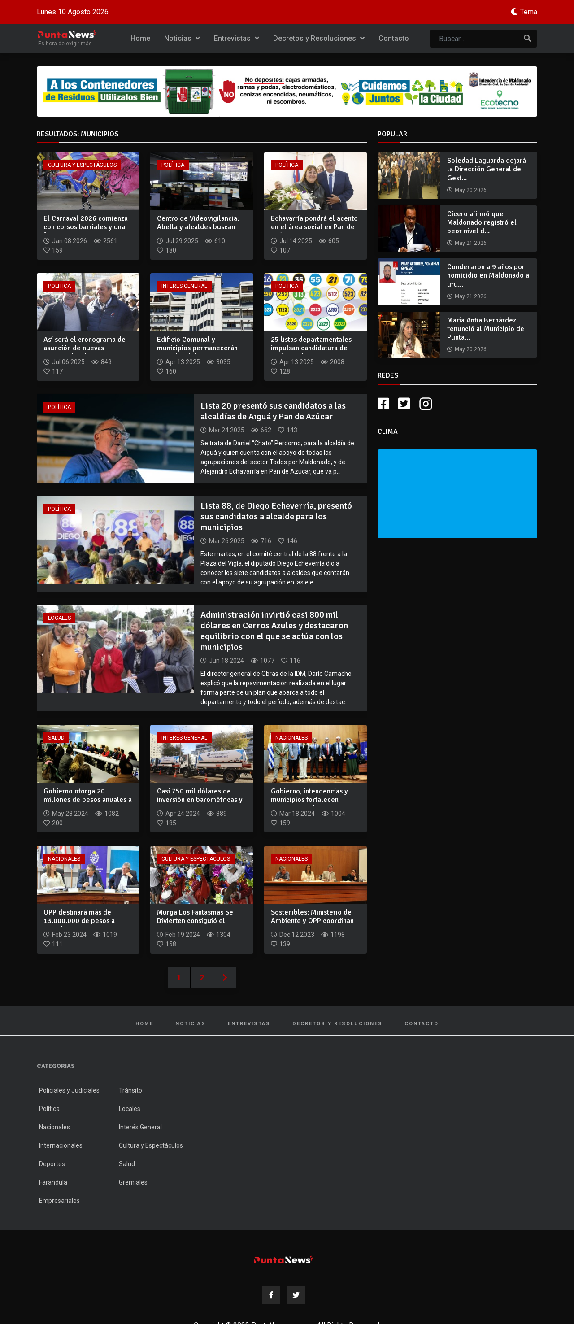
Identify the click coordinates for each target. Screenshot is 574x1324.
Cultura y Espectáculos (82, 165)
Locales (59, 618)
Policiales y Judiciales (69, 1090)
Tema (528, 12)
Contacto (393, 38)
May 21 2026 (471, 243)
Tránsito (130, 1090)
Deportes (52, 1163)
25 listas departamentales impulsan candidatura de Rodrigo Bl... (311, 348)
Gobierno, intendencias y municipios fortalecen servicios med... (309, 800)
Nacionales (291, 738)
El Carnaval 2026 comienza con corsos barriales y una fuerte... (85, 227)
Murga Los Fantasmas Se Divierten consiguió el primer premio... (195, 921)
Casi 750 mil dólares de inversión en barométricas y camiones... (200, 800)
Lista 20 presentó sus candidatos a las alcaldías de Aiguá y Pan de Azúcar (273, 411)
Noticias (182, 38)
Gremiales (133, 1182)
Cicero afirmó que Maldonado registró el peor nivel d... (482, 222)
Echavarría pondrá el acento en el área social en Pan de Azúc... (314, 227)
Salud (56, 738)
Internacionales (61, 1145)
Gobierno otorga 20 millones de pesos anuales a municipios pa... (87, 800)
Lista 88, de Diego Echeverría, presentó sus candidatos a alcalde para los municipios (276, 516)
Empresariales (59, 1200)
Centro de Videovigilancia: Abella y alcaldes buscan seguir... (198, 227)
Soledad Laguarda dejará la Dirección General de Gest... (486, 169)
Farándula (53, 1182)
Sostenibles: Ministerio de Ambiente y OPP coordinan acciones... (312, 921)
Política (172, 165)
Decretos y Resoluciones (319, 38)
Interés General (184, 286)
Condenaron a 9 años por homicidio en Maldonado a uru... (488, 275)
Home (140, 38)
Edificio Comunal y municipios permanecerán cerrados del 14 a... (197, 348)
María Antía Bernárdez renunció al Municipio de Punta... (485, 329)
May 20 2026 (471, 190)
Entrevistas (236, 38)
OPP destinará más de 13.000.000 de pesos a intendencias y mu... (79, 921)
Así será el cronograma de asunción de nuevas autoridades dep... (84, 348)
